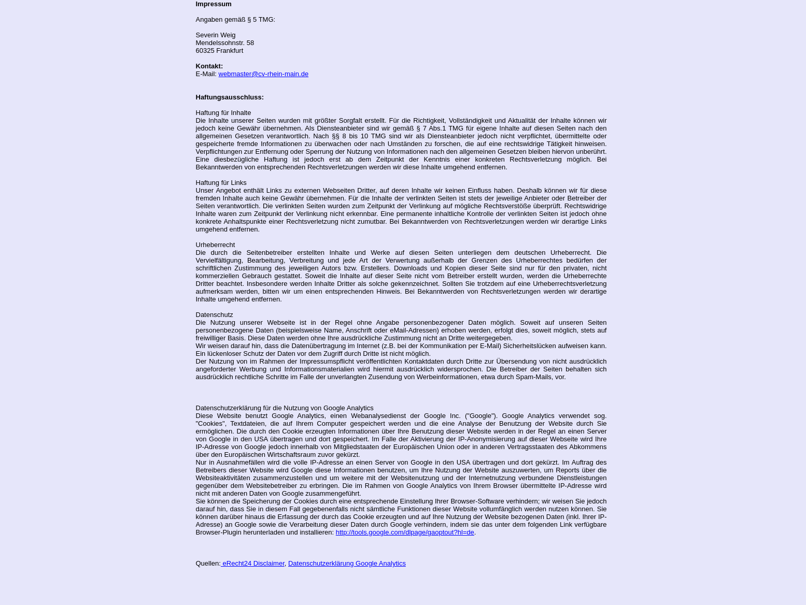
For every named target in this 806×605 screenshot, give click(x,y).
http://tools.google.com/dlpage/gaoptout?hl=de (405, 532)
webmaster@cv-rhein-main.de (264, 74)
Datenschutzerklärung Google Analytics (347, 563)
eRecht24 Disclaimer (253, 563)
